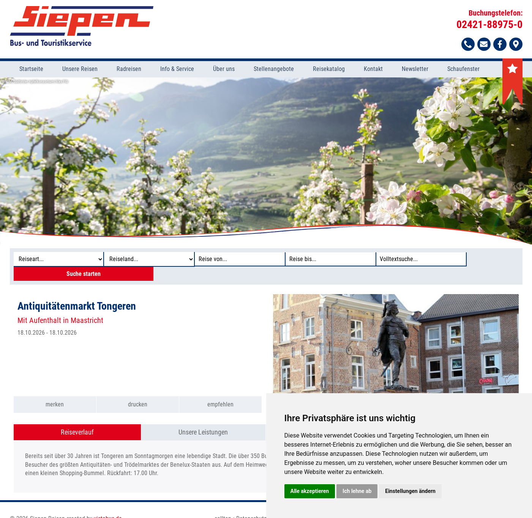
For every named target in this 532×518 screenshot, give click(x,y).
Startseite (31, 70)
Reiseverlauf (77, 419)
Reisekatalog (329, 70)
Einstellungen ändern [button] (410, 491)
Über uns (224, 70)
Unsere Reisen (80, 70)
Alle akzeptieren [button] (309, 491)
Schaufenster (463, 70)
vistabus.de (108, 505)
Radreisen (129, 70)
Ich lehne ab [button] (357, 491)
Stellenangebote (274, 70)
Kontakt (373, 70)
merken (55, 391)
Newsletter (415, 70)
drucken (137, 391)
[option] (266, 161)
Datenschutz (251, 505)
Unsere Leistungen (203, 419)
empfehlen (220, 391)
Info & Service (177, 70)
